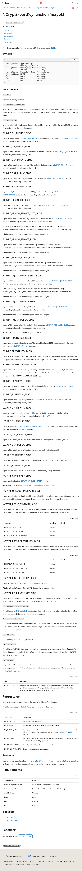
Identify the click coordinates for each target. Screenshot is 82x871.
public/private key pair (28, 138)
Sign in (78, 3)
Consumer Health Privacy (64, 861)
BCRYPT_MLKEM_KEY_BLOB (64, 218)
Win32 (25, 8)
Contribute (40, 861)
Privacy (49, 861)
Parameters (8, 33)
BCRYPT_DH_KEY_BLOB (70, 138)
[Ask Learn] (73, 8)
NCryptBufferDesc (23, 611)
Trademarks (19, 864)
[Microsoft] (41, 3)
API (30, 8)
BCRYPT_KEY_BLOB (21, 346)
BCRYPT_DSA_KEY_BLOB (63, 165)
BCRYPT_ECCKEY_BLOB (11, 195)
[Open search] (73, 3)
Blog (31, 861)
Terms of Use (8, 864)
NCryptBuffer (12, 817)
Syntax (6, 30)
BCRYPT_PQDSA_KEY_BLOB (62, 281)
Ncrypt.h (53, 8)
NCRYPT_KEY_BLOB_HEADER (31, 481)
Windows (12, 8)
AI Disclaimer (8, 861)
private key (39, 192)
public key (24, 151)
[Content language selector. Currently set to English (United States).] (14, 856)
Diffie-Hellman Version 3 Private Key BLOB (30, 413)
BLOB (53, 48)
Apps (18, 8)
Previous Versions (21, 861)
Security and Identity (41, 8)
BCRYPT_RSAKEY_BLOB (65, 370)
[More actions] (77, 8)
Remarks (7, 39)
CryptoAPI (47, 416)
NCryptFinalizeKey (67, 732)
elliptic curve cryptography (20, 192)
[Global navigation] (2, 3)
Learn (4, 8)
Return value (8, 36)
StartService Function (44, 761)
